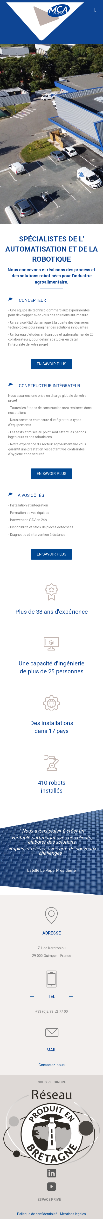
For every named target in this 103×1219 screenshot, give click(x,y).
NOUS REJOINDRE (51, 1082)
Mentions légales (73, 1214)
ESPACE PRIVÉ (49, 1199)
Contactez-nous (52, 1065)
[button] (51, 364)
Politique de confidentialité (37, 1214)
